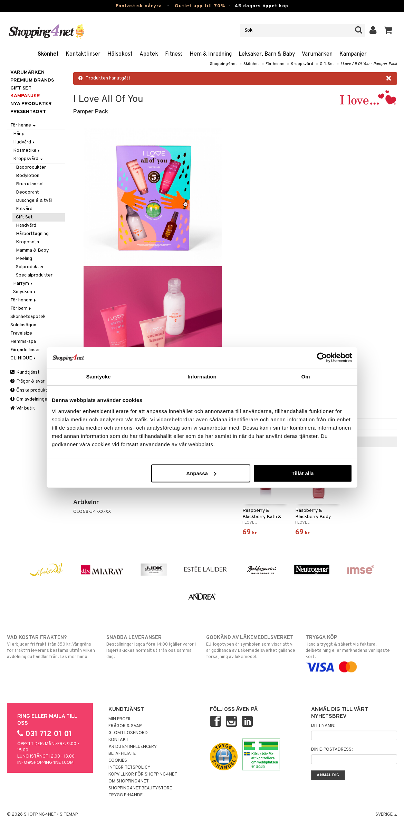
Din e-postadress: (332, 749)
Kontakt (118, 740)
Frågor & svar (27, 381)
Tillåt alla (302, 473)
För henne (275, 64)
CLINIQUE (23, 358)
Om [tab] (305, 376)
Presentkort (28, 112)
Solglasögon (23, 325)
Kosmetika (27, 150)
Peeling (24, 259)
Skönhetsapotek (28, 317)
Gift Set (327, 64)
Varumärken (317, 54)
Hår (19, 134)
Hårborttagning (32, 234)
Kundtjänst (25, 372)
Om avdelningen (30, 399)
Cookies (117, 760)
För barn (21, 308)
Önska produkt (28, 390)
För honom (23, 300)
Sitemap (69, 814)
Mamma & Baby (32, 250)
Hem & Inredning (211, 54)
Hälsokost (120, 54)
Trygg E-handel (126, 795)
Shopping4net (223, 64)
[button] (388, 30)
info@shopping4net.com (45, 763)
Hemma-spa (23, 342)
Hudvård (24, 142)
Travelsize (21, 333)
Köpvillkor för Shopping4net (142, 774)
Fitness (174, 54)
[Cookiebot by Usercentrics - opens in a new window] (322, 358)
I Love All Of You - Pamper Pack (368, 64)
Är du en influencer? (132, 747)
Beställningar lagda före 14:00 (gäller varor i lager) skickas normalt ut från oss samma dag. (152, 647)
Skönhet (48, 54)
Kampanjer (353, 54)
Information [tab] (202, 376)
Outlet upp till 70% (200, 6)
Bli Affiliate (122, 754)
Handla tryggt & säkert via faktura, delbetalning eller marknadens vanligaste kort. (351, 652)
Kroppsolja (27, 242)
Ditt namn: (323, 726)
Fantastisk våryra (139, 6)
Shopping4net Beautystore (140, 788)
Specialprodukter (34, 275)
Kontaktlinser (83, 54)
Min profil (120, 719)
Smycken (25, 292)
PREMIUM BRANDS (32, 80)
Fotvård (24, 209)
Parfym (23, 284)
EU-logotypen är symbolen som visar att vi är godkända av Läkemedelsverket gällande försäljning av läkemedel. (251, 647)
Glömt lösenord (128, 733)
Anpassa (201, 473)
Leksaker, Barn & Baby (267, 54)
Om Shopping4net (128, 781)
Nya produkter (31, 104)
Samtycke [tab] (98, 376)
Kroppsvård (302, 64)
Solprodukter (30, 267)
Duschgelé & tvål (34, 201)
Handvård (26, 225)
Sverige (386, 814)
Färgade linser (25, 350)
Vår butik (22, 408)
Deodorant (27, 192)
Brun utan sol (30, 184)
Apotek (149, 54)
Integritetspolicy (129, 767)
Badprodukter (31, 167)
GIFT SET (20, 88)
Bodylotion (27, 176)
